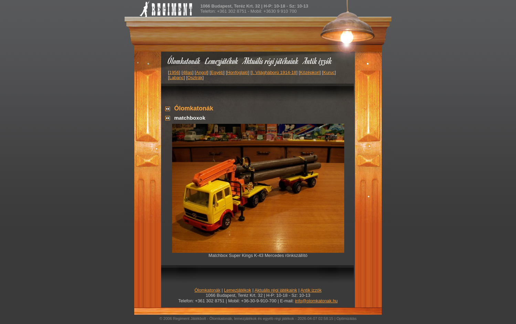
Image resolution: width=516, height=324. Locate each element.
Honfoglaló (237, 72)
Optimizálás (346, 318)
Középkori (309, 72)
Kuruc (329, 72)
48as (187, 72)
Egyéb (217, 72)
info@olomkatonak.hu (316, 300)
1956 (174, 72)
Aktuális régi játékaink (270, 60)
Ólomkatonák (184, 60)
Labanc (176, 77)
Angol (201, 72)
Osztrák (194, 77)
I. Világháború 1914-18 (274, 72)
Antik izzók (318, 60)
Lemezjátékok (222, 60)
